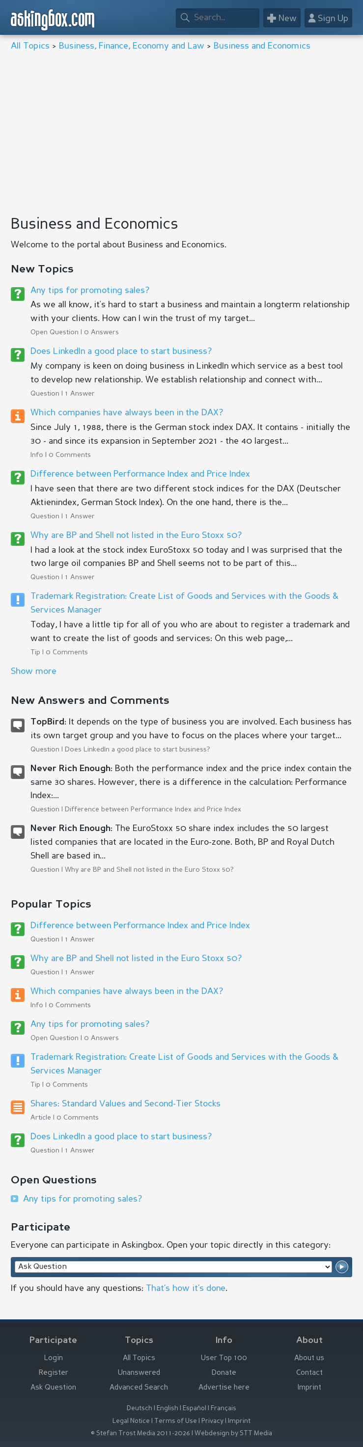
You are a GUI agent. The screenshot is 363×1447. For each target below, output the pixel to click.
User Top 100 (224, 1358)
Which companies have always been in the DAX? (126, 412)
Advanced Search (139, 1388)
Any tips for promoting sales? (89, 290)
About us (309, 1358)
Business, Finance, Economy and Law (131, 46)
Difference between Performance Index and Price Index (140, 474)
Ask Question (53, 1388)
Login (53, 1358)
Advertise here (224, 1388)
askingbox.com (53, 19)
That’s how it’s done (185, 1288)
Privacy (212, 1421)
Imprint (309, 1388)
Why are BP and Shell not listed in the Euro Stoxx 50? (136, 535)
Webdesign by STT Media (233, 1433)
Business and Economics (262, 46)
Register (53, 1373)
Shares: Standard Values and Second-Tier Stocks (125, 1103)
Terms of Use (175, 1421)
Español (194, 1408)
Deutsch (139, 1408)
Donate (224, 1373)
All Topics (30, 46)
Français (223, 1408)
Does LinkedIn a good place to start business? (121, 351)
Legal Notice (131, 1421)
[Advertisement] (181, 134)
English (167, 1408)
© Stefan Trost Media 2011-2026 (140, 1433)
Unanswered (139, 1373)
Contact (309, 1373)
